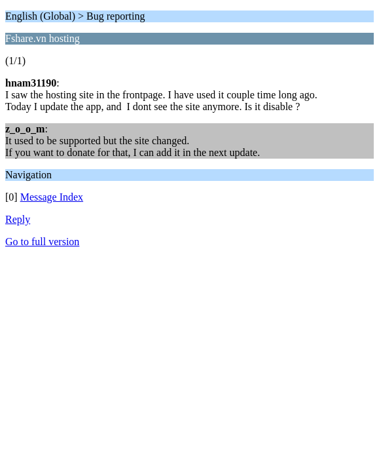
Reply (17, 219)
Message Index (51, 197)
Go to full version (42, 241)
